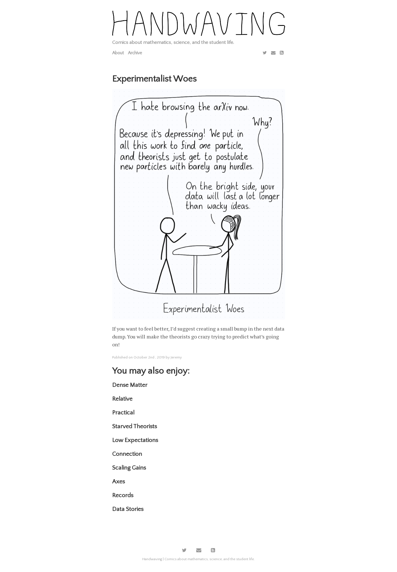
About (118, 52)
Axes (118, 481)
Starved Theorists (134, 426)
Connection (127, 454)
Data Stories (127, 509)
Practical (123, 412)
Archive (135, 52)
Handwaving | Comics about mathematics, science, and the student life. (198, 559)
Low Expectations (135, 440)
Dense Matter (129, 385)
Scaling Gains (129, 468)
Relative (122, 399)
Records (122, 495)
